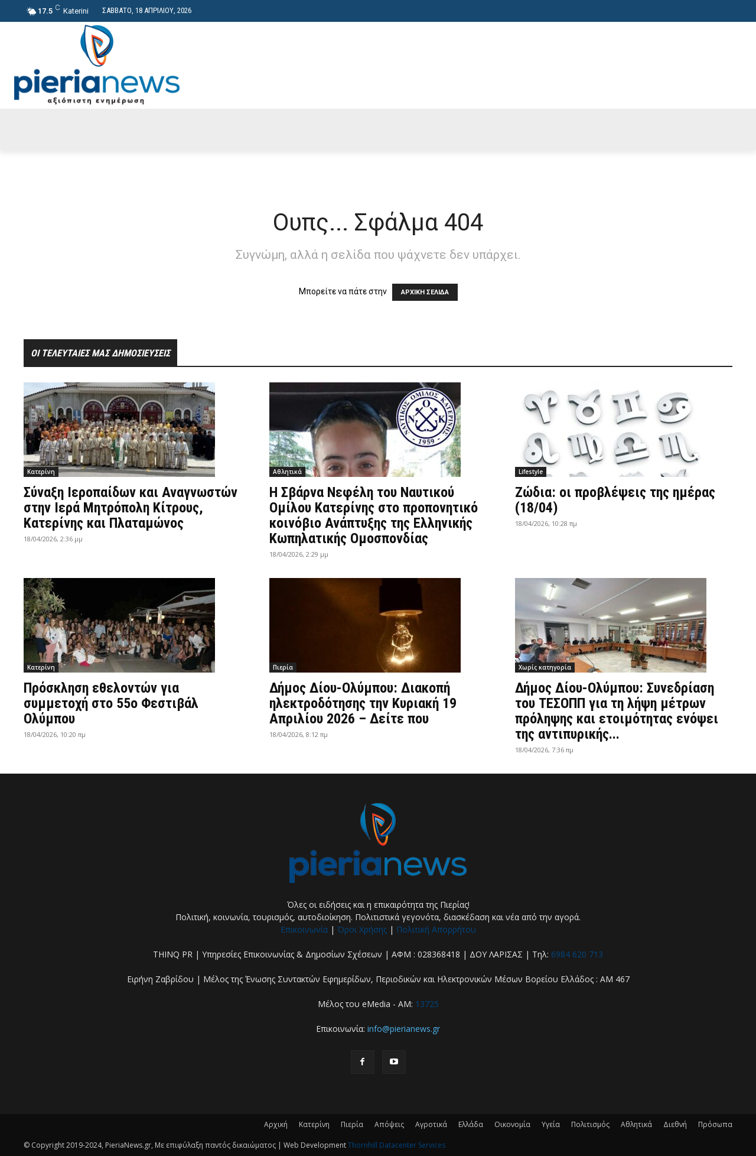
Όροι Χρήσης (362, 929)
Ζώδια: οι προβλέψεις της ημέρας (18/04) (615, 500)
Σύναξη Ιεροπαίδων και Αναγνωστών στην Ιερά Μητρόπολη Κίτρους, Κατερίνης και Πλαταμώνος (130, 507)
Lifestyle (531, 471)
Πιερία (283, 667)
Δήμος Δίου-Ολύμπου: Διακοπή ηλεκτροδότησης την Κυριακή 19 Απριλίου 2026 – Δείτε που (363, 703)
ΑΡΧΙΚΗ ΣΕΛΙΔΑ (425, 292)
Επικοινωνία (304, 929)
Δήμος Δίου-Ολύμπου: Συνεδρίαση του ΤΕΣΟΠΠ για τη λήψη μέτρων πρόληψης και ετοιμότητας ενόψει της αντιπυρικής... (616, 711)
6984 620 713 (577, 954)
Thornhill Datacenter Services (396, 1145)
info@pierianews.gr (403, 1028)
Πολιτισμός (590, 1124)
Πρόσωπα (715, 1124)
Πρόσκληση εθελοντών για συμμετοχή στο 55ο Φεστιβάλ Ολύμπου (111, 703)
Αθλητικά (287, 471)
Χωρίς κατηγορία (545, 667)
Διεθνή (675, 1124)
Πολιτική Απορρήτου (436, 929)
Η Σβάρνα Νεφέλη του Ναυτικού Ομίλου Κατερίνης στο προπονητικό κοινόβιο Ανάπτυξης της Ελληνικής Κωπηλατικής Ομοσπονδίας (373, 515)
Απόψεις (389, 1124)
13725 (427, 1003)
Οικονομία (512, 1124)
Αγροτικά (431, 1124)
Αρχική (276, 1124)
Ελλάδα (470, 1124)
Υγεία (551, 1124)
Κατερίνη (41, 471)
